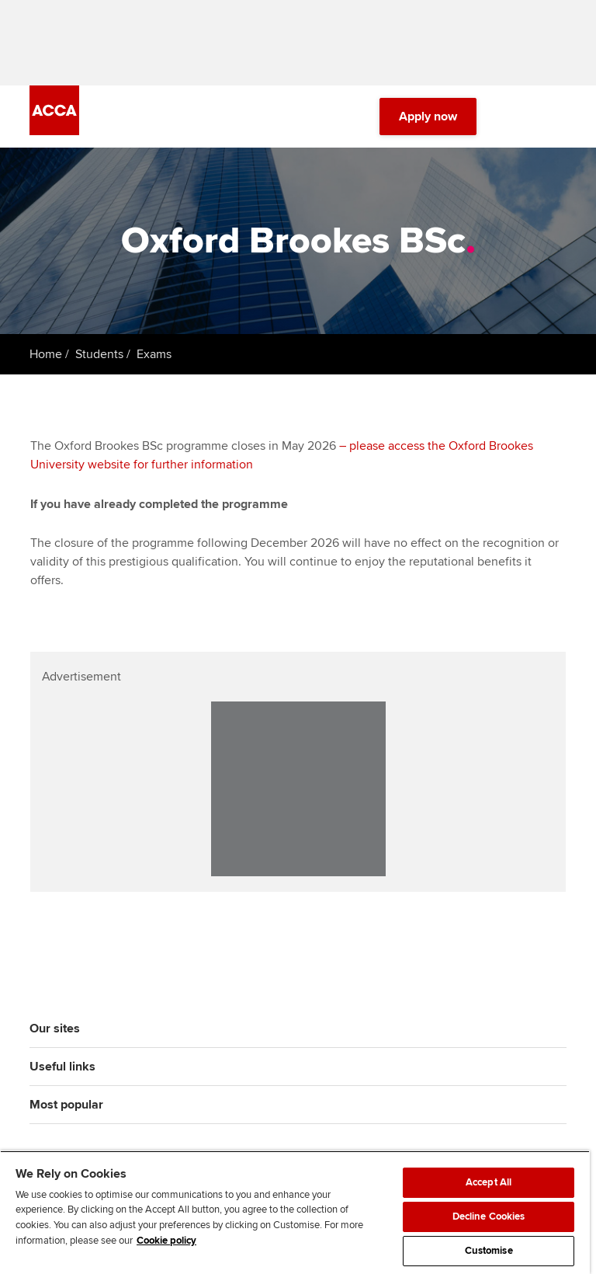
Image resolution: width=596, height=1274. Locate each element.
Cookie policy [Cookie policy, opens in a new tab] (166, 1240)
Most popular (66, 1104)
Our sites (54, 1028)
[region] (295, 1212)
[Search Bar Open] (513, 116)
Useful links (62, 1066)
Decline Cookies (488, 1216)
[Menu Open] (557, 116)
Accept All (488, 1182)
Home (45, 354)
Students (99, 354)
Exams (154, 354)
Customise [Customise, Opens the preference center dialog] (489, 1250)
